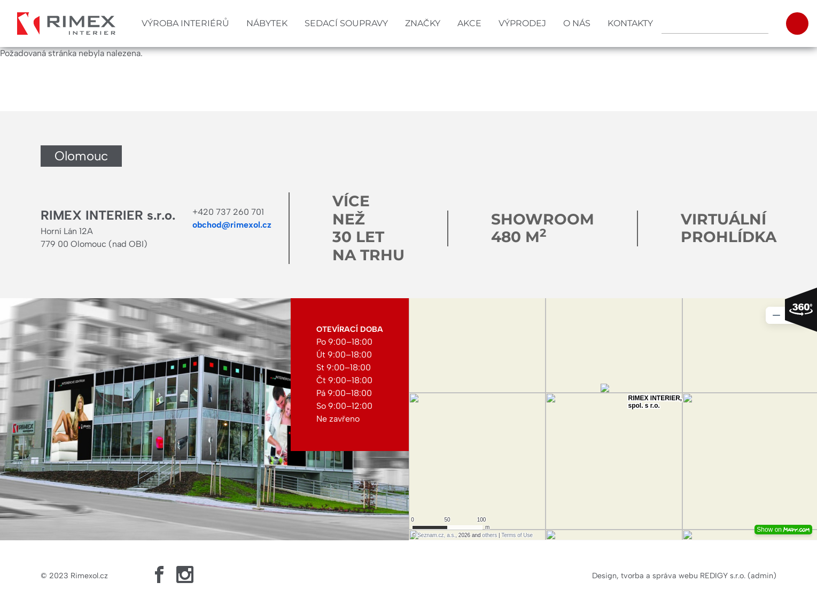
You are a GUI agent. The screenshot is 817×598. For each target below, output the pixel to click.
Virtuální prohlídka (728, 228)
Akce (469, 23)
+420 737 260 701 (228, 212)
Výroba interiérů (185, 23)
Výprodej (522, 23)
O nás (576, 23)
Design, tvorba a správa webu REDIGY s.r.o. (668, 575)
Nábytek (266, 23)
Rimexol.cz (89, 575)
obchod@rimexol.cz (231, 225)
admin (762, 575)
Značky (422, 23)
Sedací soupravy (346, 23)
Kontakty (630, 23)
